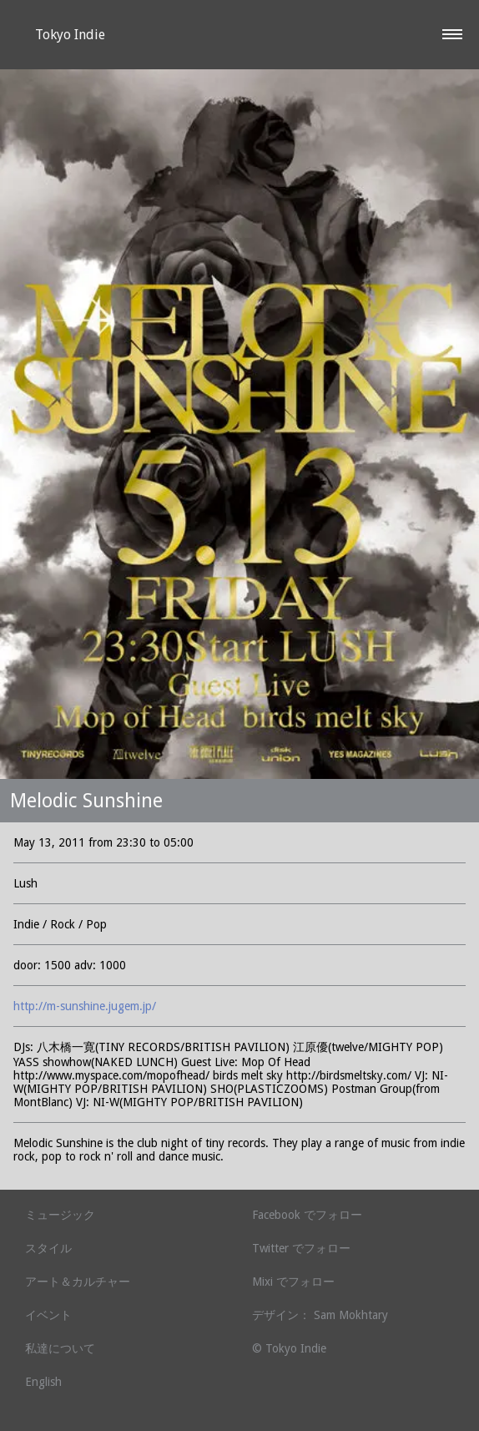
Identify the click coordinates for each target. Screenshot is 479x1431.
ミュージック (60, 1214)
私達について (60, 1348)
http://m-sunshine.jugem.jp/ (84, 1006)
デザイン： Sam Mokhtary (320, 1315)
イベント (48, 1315)
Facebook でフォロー (307, 1214)
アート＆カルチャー (77, 1281)
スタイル (48, 1248)
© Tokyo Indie (289, 1348)
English (43, 1381)
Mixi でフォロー (293, 1281)
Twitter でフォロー (301, 1248)
